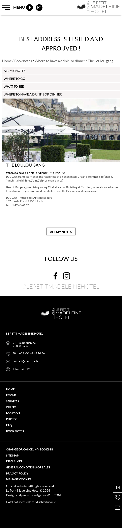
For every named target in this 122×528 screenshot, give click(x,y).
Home (7, 61)
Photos (11, 419)
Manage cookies (18, 479)
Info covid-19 (21, 369)
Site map (12, 455)
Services (12, 401)
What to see (14, 86)
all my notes (14, 70)
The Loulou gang (25, 164)
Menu (13, 7)
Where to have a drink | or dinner (60, 61)
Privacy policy (17, 473)
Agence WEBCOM (48, 495)
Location (13, 413)
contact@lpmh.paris (25, 361)
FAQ (9, 425)
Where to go (14, 78)
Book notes (23, 61)
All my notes (61, 232)
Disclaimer (14, 461)
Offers (11, 407)
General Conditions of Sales (28, 467)
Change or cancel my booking (29, 449)
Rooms (11, 395)
